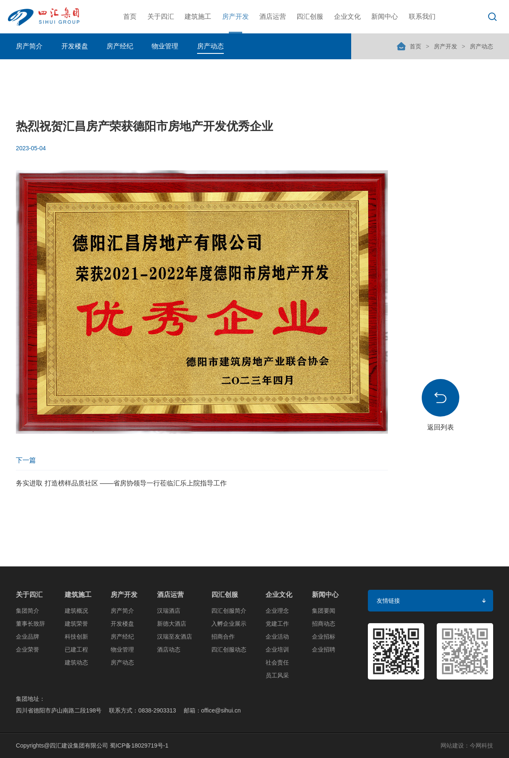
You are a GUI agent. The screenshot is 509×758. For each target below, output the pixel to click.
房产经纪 (119, 46)
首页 (130, 16)
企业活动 (277, 636)
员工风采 (277, 675)
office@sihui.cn (221, 710)
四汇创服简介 (228, 610)
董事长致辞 (30, 623)
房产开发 (235, 16)
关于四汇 (160, 16)
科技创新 (76, 636)
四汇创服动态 (228, 649)
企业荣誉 (27, 649)
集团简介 (27, 610)
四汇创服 (309, 16)
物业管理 (165, 46)
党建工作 (277, 623)
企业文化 (347, 16)
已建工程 (76, 649)
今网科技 (481, 745)
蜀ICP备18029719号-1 (139, 745)
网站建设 (452, 745)
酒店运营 (272, 16)
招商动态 (323, 623)
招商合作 (223, 636)
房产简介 (29, 46)
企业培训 (277, 649)
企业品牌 (27, 636)
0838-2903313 (157, 710)
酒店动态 (168, 649)
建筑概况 (76, 610)
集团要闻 (323, 610)
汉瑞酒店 (168, 610)
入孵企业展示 (228, 623)
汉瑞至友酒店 (174, 636)
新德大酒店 (171, 623)
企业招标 (323, 636)
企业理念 (277, 610)
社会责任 (277, 662)
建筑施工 (198, 16)
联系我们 (422, 16)
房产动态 (210, 46)
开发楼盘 (74, 46)
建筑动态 (76, 662)
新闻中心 (384, 16)
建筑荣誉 (76, 623)
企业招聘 (323, 649)
